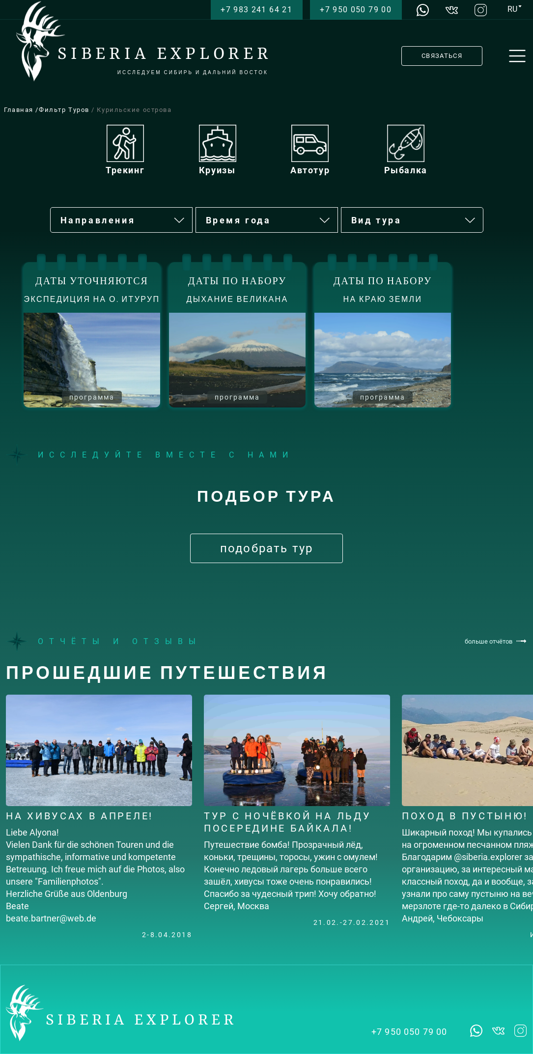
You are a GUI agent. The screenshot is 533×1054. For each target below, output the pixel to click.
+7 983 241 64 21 (256, 9)
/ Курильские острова (131, 109)
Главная (19, 109)
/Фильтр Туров (63, 109)
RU (512, 9)
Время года (268, 221)
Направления (123, 221)
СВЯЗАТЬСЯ (441, 55)
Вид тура (414, 221)
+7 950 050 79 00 (356, 9)
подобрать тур (266, 548)
